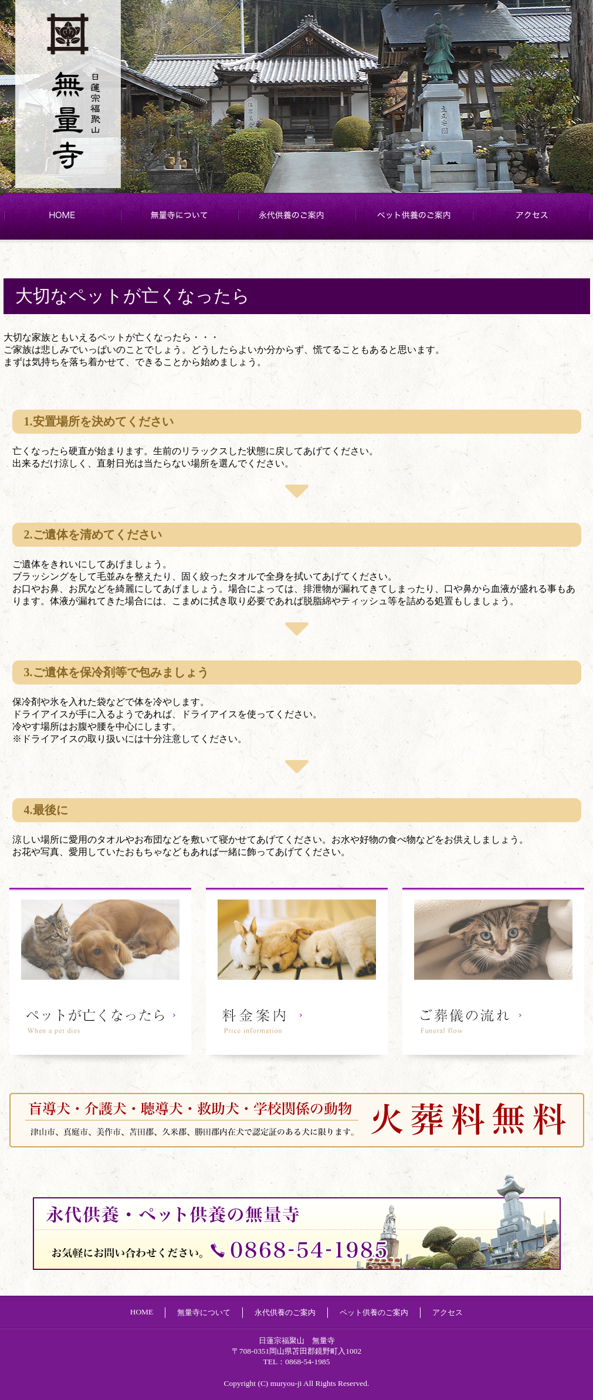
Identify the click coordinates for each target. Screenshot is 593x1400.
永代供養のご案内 (296, 215)
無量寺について (179, 215)
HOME (62, 215)
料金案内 (297, 976)
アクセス (531, 215)
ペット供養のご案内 (414, 215)
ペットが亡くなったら (100, 976)
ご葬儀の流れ (493, 976)
